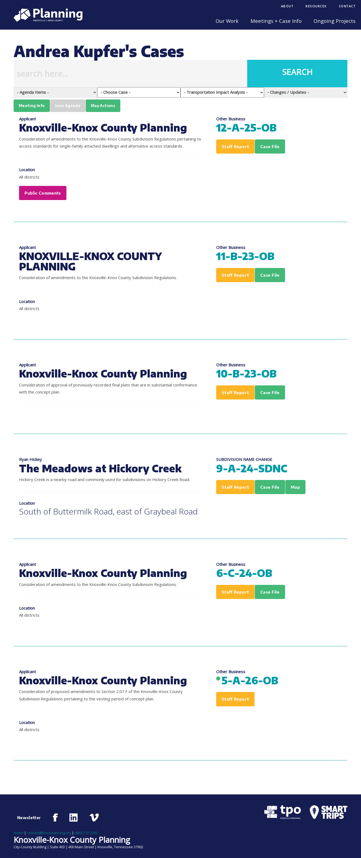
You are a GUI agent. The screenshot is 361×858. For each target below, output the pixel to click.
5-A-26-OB (250, 680)
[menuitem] (287, 6)
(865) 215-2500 (86, 832)
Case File (269, 146)
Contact (347, 6)
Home (18, 832)
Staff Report (235, 146)
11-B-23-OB (245, 255)
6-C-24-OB (244, 572)
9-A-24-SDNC (251, 468)
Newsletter (29, 817)
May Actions (103, 105)
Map (295, 487)
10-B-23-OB (246, 373)
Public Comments (43, 193)
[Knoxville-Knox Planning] (45, 20)
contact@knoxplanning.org (49, 832)
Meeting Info (32, 105)
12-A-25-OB (246, 127)
